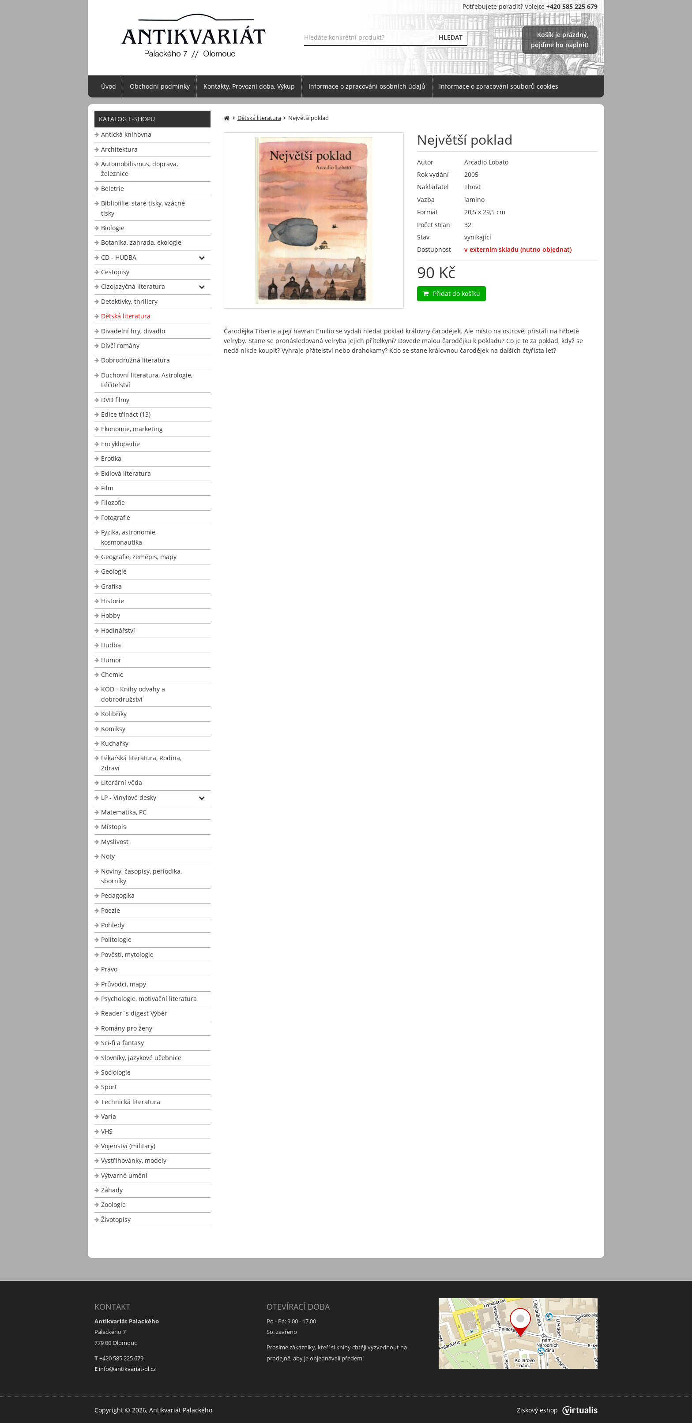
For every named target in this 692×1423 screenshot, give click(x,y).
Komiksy (113, 729)
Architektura (119, 149)
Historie (112, 601)
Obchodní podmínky (160, 86)
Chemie (112, 674)
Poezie (110, 910)
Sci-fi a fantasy (122, 1042)
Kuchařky (114, 743)
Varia (108, 1116)
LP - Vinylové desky (128, 797)
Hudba (111, 645)
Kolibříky (114, 714)
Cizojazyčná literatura (133, 286)
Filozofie (113, 502)
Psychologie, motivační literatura (149, 998)
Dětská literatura (125, 316)
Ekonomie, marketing (132, 429)
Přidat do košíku (451, 293)
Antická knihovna (126, 134)
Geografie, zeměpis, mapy (139, 557)
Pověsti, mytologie (127, 954)
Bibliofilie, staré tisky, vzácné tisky (143, 208)
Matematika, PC (124, 812)
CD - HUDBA (118, 257)
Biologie (112, 228)
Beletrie (112, 188)
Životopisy (116, 1219)
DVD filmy (115, 400)
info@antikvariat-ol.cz (127, 1369)
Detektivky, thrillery (129, 301)
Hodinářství (118, 630)
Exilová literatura (126, 473)
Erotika (111, 458)
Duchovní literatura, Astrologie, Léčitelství (146, 380)
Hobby (110, 615)
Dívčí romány (120, 345)
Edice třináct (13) (125, 414)
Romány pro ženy (126, 1028)
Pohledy (112, 925)
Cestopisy (115, 272)
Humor (111, 660)
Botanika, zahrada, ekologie (141, 242)
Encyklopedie (120, 444)
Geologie (114, 571)
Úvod (108, 86)
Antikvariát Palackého (180, 1410)
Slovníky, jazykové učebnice (141, 1057)
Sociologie (116, 1072)
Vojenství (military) (128, 1146)
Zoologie (113, 1204)
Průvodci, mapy (123, 984)
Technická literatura (130, 1102)
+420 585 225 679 (121, 1358)
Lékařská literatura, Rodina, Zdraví (141, 763)
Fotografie (115, 517)
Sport (109, 1087)
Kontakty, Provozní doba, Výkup (249, 86)
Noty (108, 856)
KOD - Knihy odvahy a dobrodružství (133, 694)
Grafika (111, 586)
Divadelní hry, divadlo (133, 331)
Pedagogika (118, 895)
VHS (107, 1131)
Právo (109, 969)
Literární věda (121, 782)
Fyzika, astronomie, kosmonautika (129, 537)
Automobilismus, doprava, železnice (139, 169)
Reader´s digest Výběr (134, 1013)
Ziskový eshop (557, 1410)
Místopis (113, 826)
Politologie (116, 939)
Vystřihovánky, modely (133, 1160)
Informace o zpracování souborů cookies (498, 86)
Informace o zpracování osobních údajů (366, 86)
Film (107, 488)
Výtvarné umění (124, 1175)
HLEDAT (451, 37)
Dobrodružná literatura (135, 360)
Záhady (112, 1190)
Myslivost (114, 841)
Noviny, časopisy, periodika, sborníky (141, 876)
